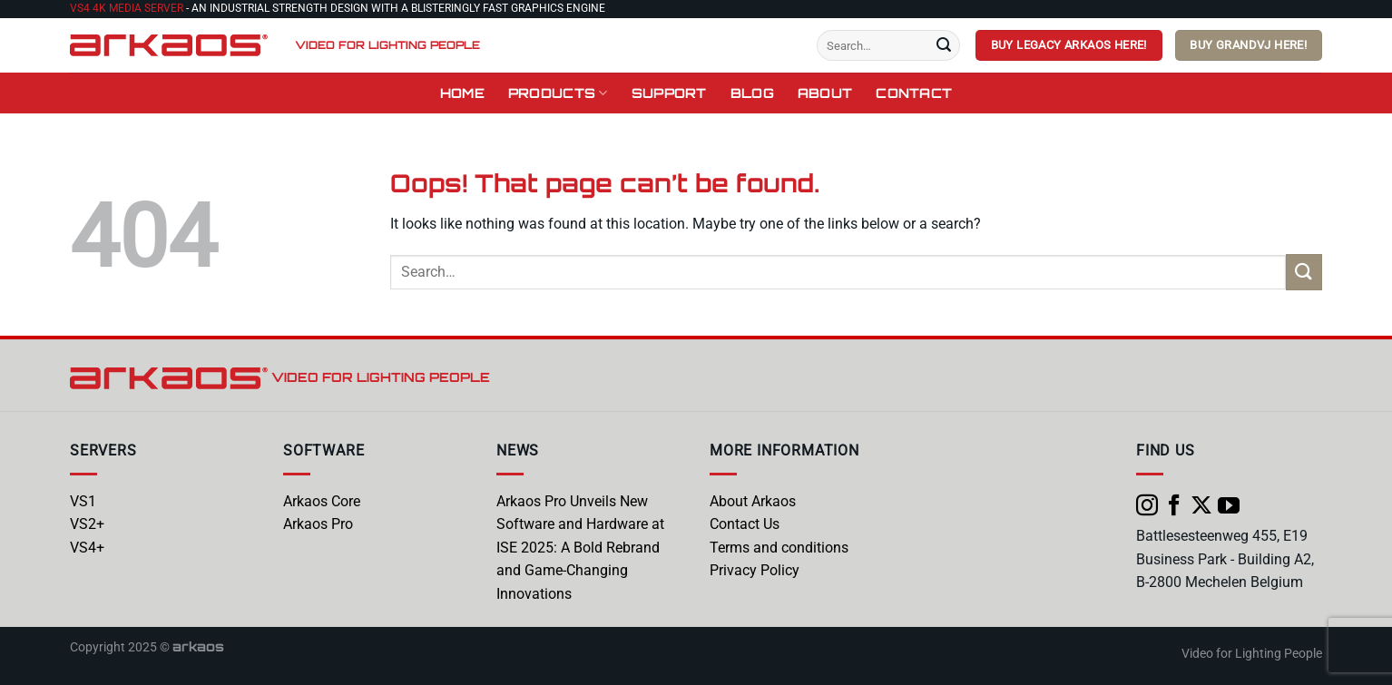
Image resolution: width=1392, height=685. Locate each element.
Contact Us (744, 524)
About (825, 92)
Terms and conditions (779, 547)
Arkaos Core (321, 501)
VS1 (83, 501)
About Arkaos (753, 501)
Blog (752, 92)
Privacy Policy (754, 570)
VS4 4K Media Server (126, 8)
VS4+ (87, 547)
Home (462, 92)
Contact (914, 92)
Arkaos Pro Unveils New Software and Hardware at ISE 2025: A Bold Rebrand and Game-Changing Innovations (580, 547)
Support (669, 92)
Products (558, 93)
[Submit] (943, 45)
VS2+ (87, 524)
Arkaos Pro (318, 524)
